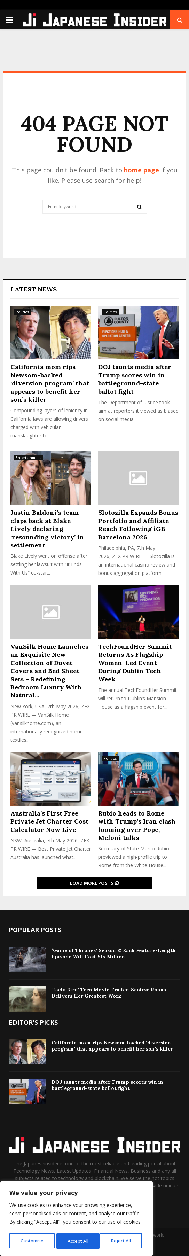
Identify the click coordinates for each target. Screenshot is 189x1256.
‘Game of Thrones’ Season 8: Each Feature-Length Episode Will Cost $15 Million (114, 953)
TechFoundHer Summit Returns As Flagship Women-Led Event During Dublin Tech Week (135, 662)
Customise (31, 1241)
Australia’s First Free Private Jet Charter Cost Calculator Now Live (49, 821)
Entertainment (28, 457)
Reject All (77, 1241)
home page (141, 170)
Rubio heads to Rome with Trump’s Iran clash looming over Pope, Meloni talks (137, 825)
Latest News (33, 289)
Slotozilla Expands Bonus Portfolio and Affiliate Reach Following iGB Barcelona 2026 (138, 524)
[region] (76, 1219)
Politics (22, 312)
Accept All (122, 1241)
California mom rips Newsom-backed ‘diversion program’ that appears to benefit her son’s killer (49, 383)
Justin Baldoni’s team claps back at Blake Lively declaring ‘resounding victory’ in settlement (47, 528)
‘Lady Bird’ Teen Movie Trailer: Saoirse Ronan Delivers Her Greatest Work (109, 992)
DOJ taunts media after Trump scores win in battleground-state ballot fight (134, 379)
